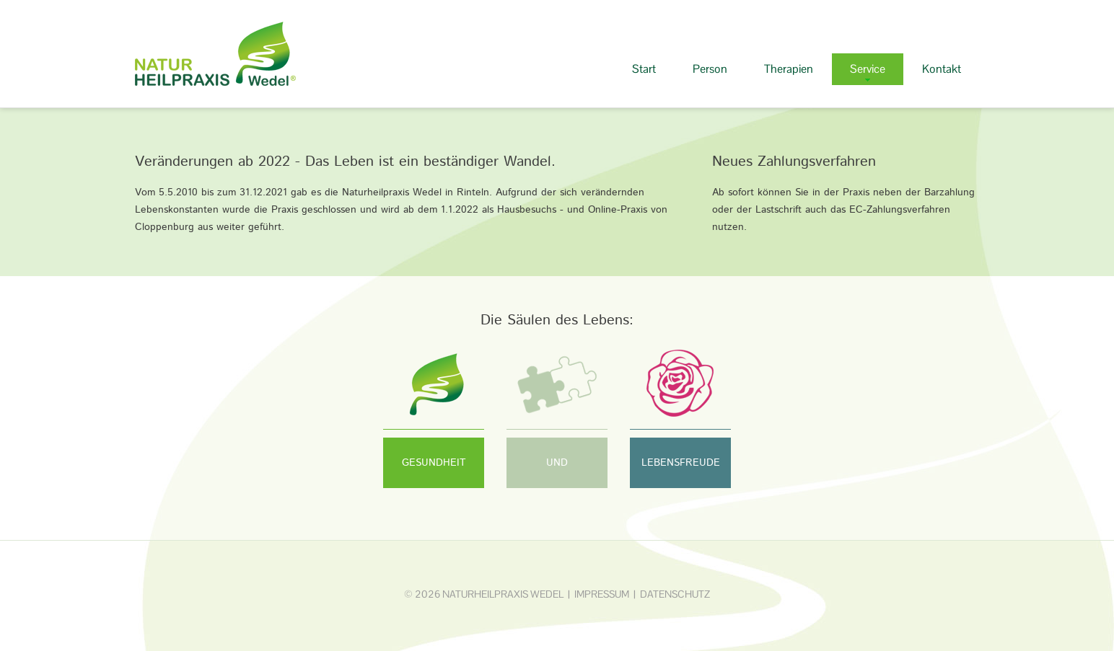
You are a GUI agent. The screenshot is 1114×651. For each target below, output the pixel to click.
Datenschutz (675, 594)
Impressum (601, 594)
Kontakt (941, 68)
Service (867, 68)
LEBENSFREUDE (680, 463)
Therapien (788, 68)
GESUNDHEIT (433, 463)
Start (644, 68)
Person (710, 68)
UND (557, 463)
